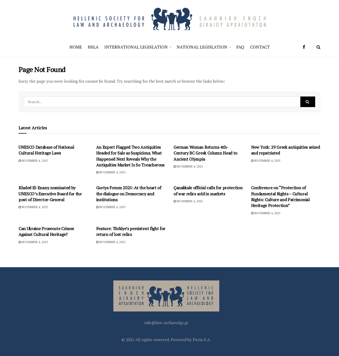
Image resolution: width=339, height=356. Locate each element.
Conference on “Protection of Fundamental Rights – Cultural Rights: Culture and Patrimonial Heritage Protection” (280, 196)
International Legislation (136, 47)
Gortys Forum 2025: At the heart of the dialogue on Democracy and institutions (128, 194)
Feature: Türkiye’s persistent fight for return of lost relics (131, 231)
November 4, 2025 (33, 160)
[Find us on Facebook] (304, 47)
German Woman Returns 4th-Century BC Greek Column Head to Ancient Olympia (205, 153)
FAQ (240, 47)
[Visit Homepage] (169, 18)
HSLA (93, 47)
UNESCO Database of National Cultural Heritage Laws (46, 150)
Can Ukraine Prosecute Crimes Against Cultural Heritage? (46, 231)
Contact (260, 47)
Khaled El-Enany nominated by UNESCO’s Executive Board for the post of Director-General (50, 194)
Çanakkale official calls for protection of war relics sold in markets (208, 190)
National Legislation (202, 47)
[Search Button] (318, 47)
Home (75, 47)
